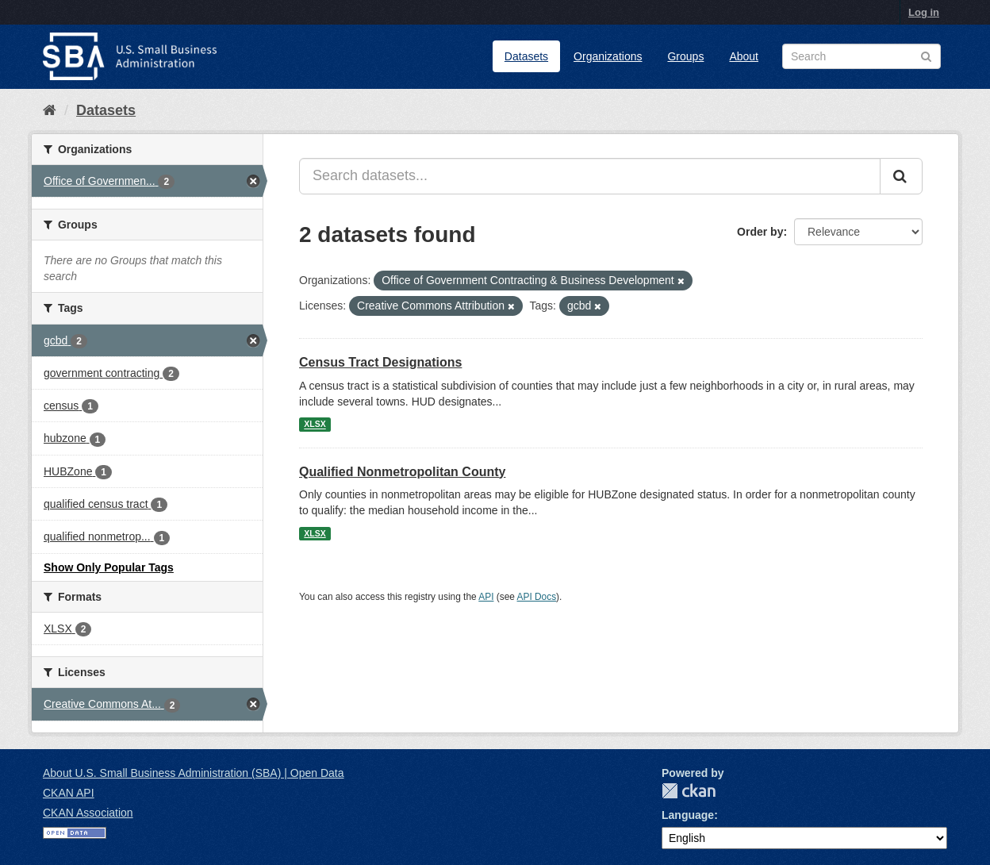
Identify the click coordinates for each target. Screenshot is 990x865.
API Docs (537, 596)
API (485, 596)
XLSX (314, 424)
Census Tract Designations (380, 362)
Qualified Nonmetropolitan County (402, 472)
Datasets (526, 56)
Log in (923, 12)
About (743, 56)
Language (688, 815)
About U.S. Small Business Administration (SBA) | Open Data (193, 773)
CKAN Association (88, 812)
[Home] (49, 110)
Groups (685, 56)
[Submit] (901, 176)
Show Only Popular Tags (109, 567)
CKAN (689, 790)
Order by (760, 231)
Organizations (608, 56)
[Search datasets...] (590, 176)
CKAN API (68, 792)
